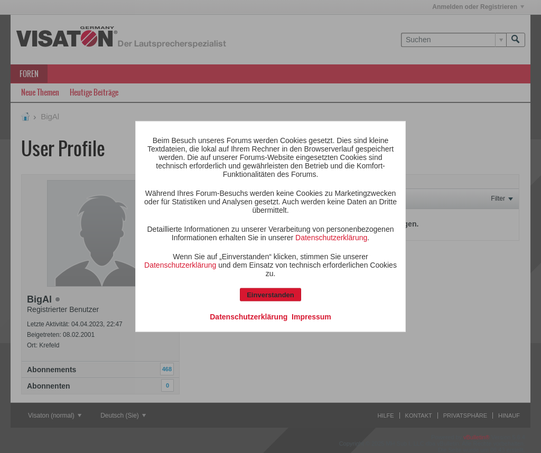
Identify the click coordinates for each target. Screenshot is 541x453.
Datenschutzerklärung (331, 237)
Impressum (311, 317)
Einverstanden (270, 295)
